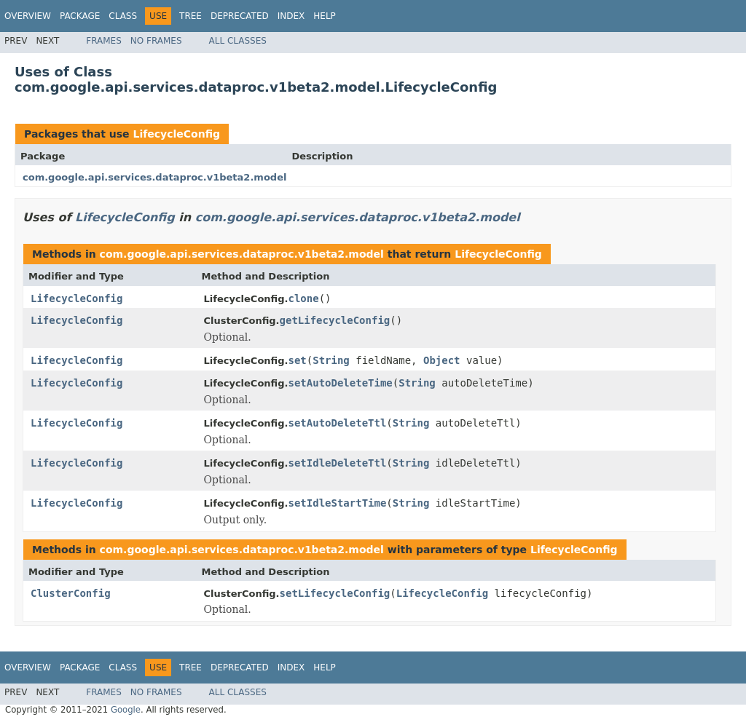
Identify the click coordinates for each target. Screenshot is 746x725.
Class (123, 16)
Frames (104, 41)
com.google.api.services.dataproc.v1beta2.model (154, 177)
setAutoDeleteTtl (337, 423)
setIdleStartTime (337, 503)
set (297, 360)
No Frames (156, 41)
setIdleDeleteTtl (337, 463)
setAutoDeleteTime (340, 383)
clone (303, 298)
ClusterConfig (71, 593)
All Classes (238, 41)
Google (126, 710)
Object (441, 360)
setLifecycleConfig (335, 593)
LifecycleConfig (176, 134)
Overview (27, 16)
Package (80, 16)
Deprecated (240, 16)
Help (324, 16)
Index (291, 16)
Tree (190, 16)
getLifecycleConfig (335, 320)
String (331, 360)
